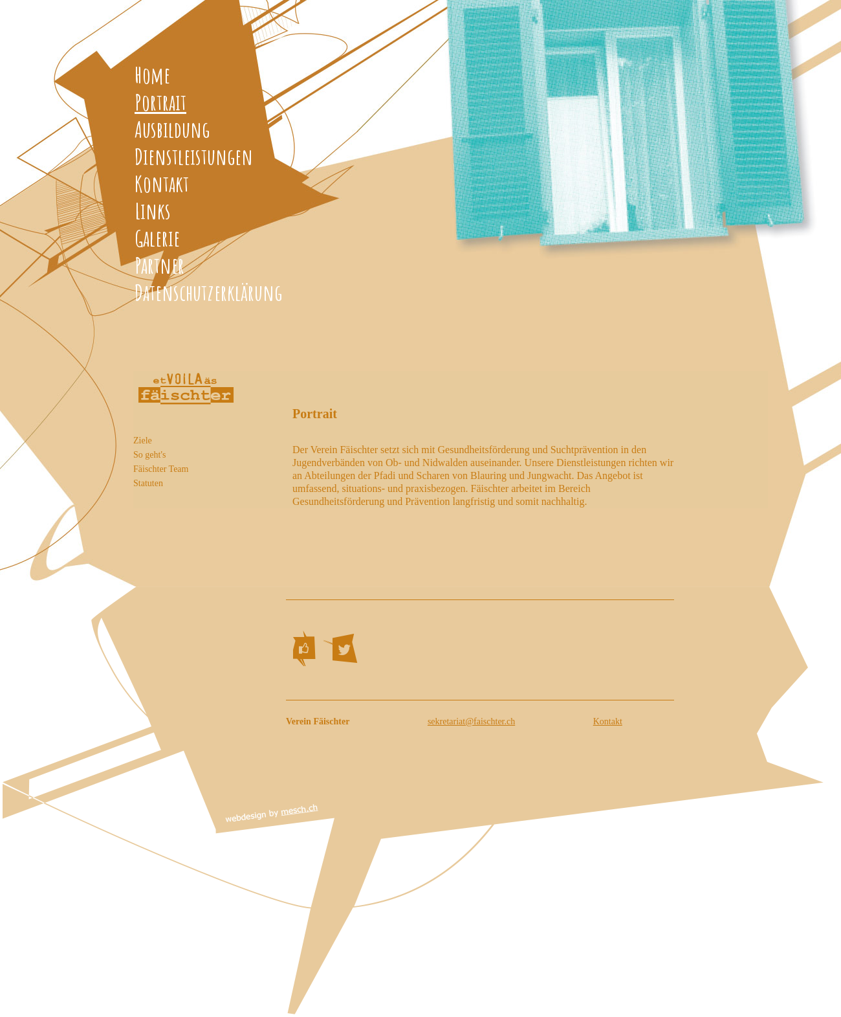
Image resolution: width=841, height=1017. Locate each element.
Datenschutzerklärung (208, 292)
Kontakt (162, 183)
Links (153, 210)
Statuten (148, 483)
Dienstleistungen (194, 156)
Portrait (160, 102)
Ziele (142, 440)
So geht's (149, 455)
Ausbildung (172, 129)
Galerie (157, 237)
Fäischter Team (160, 469)
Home (152, 74)
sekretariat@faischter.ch (471, 721)
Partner (159, 265)
